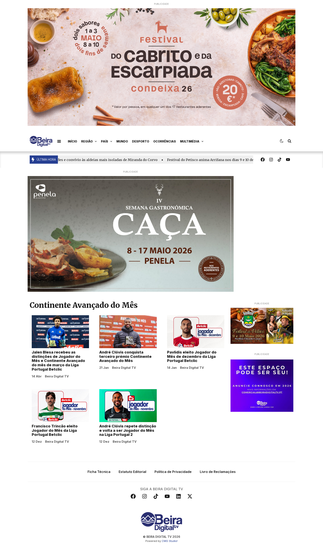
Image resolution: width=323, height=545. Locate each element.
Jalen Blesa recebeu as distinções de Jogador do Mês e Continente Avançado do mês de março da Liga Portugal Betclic (58, 360)
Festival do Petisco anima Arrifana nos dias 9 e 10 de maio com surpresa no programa (240, 160)
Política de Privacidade (173, 472)
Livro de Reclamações (218, 472)
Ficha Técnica (99, 472)
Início (72, 141)
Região (89, 141)
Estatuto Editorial (132, 472)
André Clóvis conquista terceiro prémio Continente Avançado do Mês (125, 356)
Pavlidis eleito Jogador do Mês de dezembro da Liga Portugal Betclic (192, 356)
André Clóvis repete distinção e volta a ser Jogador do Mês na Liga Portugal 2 (127, 430)
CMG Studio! (170, 541)
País (106, 141)
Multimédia (192, 141)
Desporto (140, 141)
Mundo (122, 141)
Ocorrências (164, 141)
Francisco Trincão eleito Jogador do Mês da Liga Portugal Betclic (55, 430)
